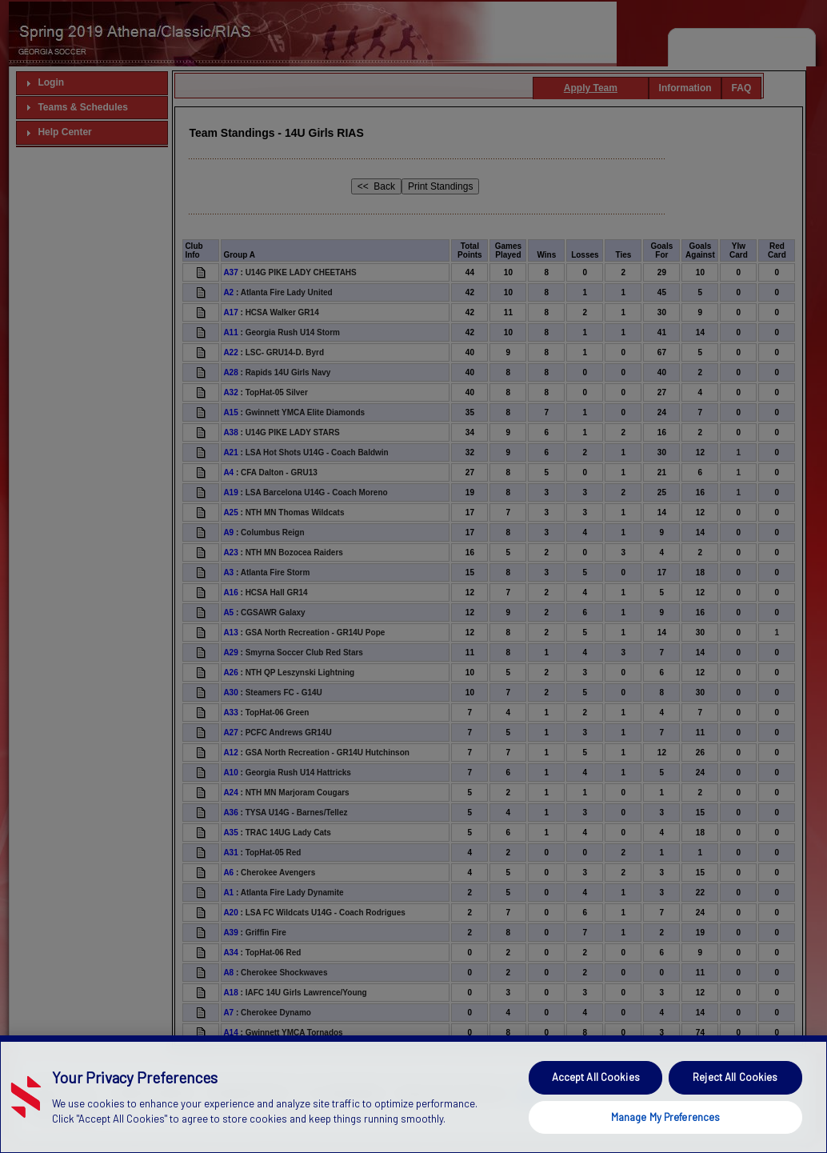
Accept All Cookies (596, 1105)
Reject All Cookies (735, 1105)
